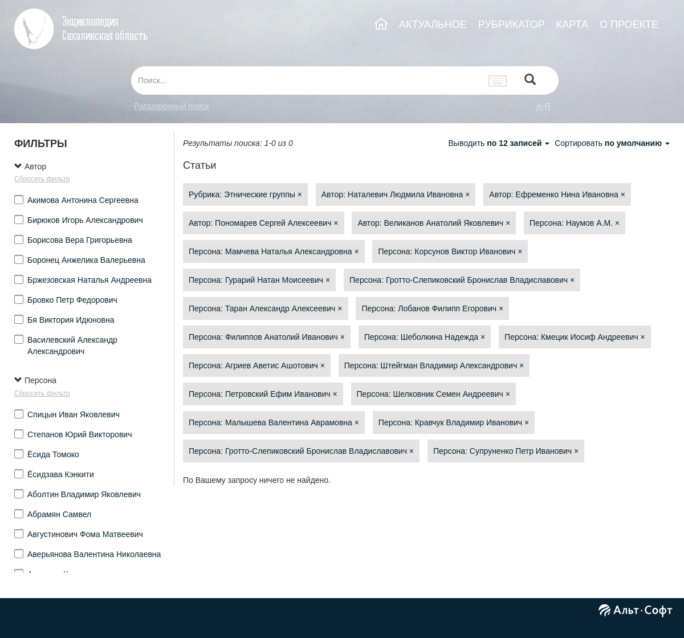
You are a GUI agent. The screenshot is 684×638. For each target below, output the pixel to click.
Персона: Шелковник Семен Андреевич (433, 394)
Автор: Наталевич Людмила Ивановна (395, 194)
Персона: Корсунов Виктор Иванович (450, 251)
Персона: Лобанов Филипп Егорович (432, 308)
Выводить (500, 143)
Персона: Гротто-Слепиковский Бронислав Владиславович (462, 280)
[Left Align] (530, 81)
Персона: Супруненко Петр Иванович (506, 451)
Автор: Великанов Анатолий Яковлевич (433, 222)
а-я (543, 106)
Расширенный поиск (171, 106)
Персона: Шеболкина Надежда (424, 337)
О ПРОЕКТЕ (629, 24)
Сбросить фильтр (42, 179)
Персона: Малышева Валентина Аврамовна (274, 422)
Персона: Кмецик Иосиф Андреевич (574, 337)
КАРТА (572, 24)
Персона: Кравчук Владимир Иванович (453, 422)
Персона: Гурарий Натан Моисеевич (259, 280)
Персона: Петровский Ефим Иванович (263, 394)
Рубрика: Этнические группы (245, 194)
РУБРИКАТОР (511, 24)
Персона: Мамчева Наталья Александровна (274, 251)
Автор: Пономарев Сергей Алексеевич (264, 222)
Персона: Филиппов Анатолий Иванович (267, 337)
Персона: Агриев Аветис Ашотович (257, 365)
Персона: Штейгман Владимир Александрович (434, 365)
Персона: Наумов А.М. (575, 222)
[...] (306, 80)
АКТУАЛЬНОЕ (433, 24)
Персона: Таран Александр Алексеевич (266, 308)
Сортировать (612, 143)
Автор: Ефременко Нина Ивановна (557, 194)
